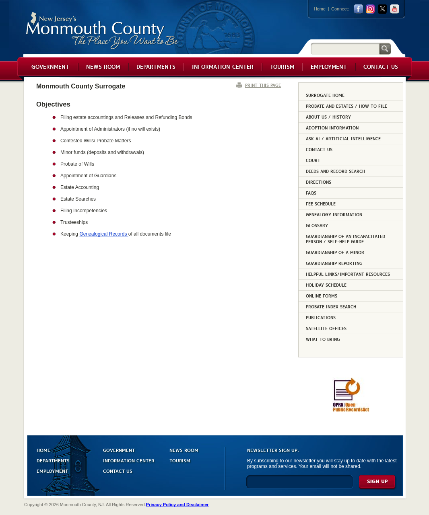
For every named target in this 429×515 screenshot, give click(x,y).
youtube (394, 9)
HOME (43, 449)
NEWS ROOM (183, 449)
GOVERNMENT (119, 449)
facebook (358, 9)
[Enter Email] (299, 485)
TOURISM (179, 460)
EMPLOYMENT (52, 470)
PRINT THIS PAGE (263, 85)
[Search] (345, 48)
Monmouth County (102, 31)
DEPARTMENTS (53, 460)
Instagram (370, 9)
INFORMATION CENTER (128, 460)
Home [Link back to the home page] (320, 8)
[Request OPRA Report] (350, 410)
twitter (382, 9)
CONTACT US (117, 470)
